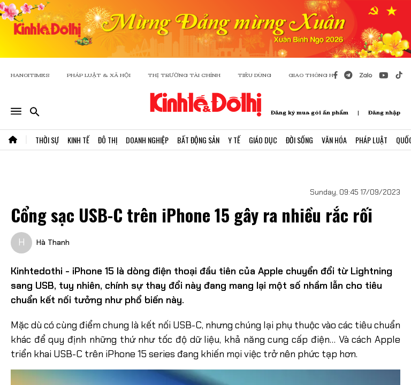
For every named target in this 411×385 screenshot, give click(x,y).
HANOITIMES (30, 75)
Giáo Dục (263, 139)
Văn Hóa (334, 139)
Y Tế (234, 139)
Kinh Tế (78, 139)
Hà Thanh (53, 242)
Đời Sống (299, 139)
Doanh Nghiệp (147, 139)
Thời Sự (47, 139)
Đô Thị (107, 139)
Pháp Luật (371, 139)
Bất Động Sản (198, 139)
